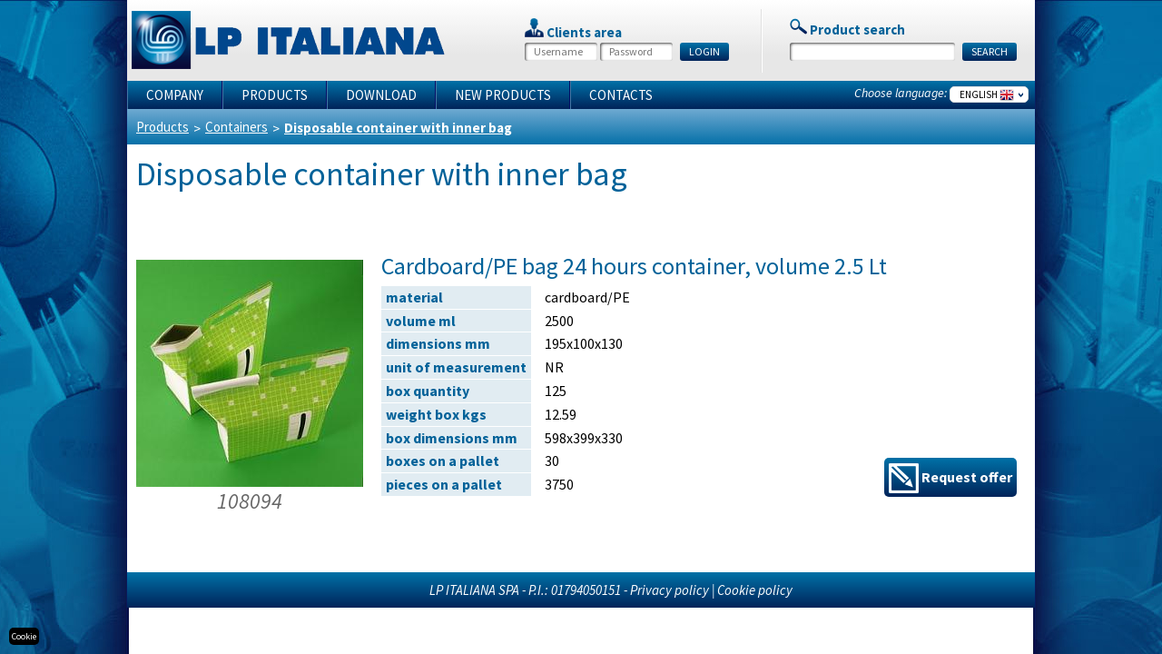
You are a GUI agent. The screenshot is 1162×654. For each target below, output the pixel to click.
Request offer (950, 478)
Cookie (24, 636)
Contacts (621, 95)
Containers (236, 126)
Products (274, 95)
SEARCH (989, 51)
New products (503, 95)
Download (381, 95)
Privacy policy (669, 590)
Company (174, 95)
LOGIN (704, 51)
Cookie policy (755, 590)
